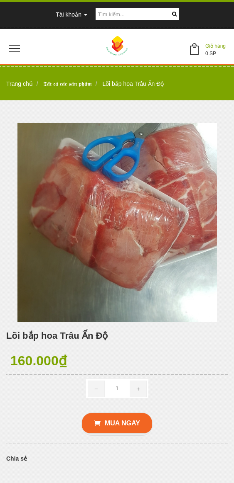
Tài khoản (71, 14)
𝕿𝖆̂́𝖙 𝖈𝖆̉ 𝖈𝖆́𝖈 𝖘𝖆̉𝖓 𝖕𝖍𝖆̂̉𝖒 (67, 83)
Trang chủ (19, 83)
